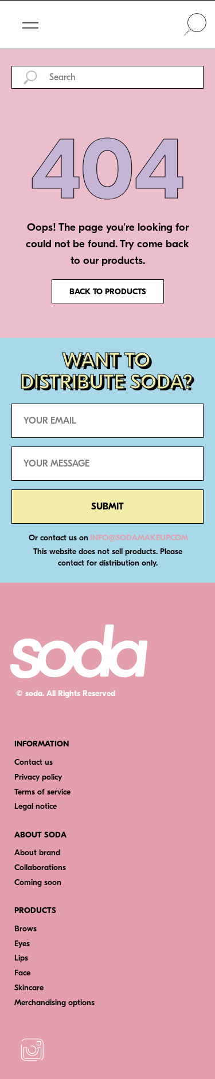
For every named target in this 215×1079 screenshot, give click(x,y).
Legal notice (35, 806)
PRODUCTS (35, 910)
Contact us (33, 762)
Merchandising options (54, 1002)
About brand (37, 852)
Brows (25, 929)
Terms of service (42, 792)
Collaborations (40, 867)
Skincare (29, 988)
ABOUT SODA (40, 835)
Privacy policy (38, 777)
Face (22, 973)
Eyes (22, 943)
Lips (21, 958)
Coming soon (37, 882)
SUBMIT (107, 506)
